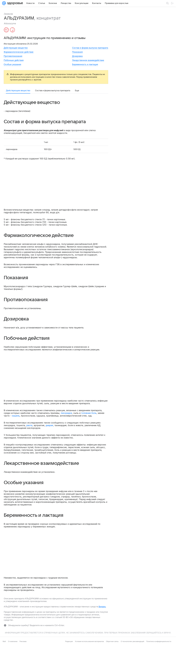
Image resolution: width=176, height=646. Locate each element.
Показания (77, 52)
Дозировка (77, 56)
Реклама (23, 641)
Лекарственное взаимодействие (88, 60)
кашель (16, 415)
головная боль (88, 413)
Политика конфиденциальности (158, 641)
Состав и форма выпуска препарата (90, 48)
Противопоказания (13, 56)
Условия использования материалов (89, 641)
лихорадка (66, 413)
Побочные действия (14, 60)
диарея (49, 425)
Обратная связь (112, 641)
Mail (4, 641)
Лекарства (8, 14)
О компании (12, 641)
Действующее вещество (16, 48)
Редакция (69, 641)
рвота (29, 425)
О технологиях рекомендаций (132, 641)
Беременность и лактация (85, 64)
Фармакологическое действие (18, 52)
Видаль (102, 606)
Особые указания (12, 64)
